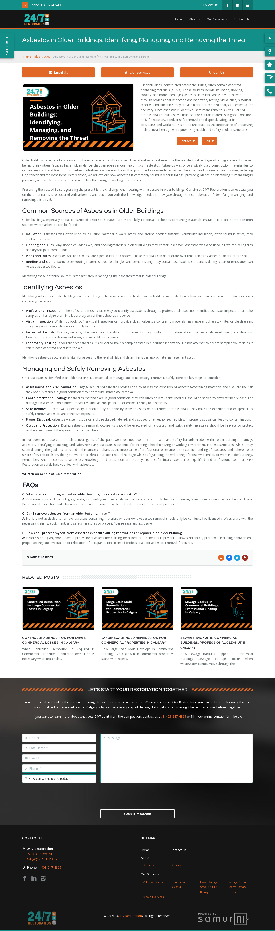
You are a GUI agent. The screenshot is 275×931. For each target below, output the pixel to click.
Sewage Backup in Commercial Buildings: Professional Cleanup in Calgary (213, 642)
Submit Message (137, 813)
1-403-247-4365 (52, 5)
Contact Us (187, 141)
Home (27, 57)
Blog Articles (42, 57)
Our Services (137, 72)
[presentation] (137, 795)
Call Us (217, 72)
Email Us (58, 72)
